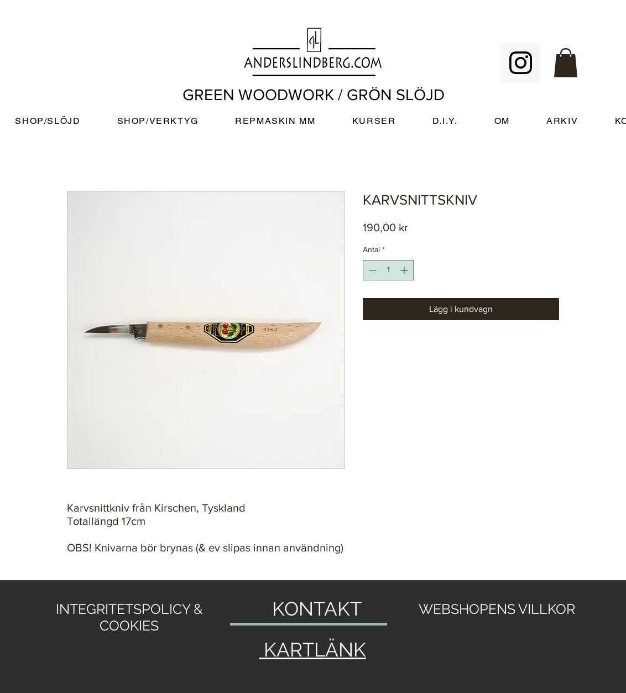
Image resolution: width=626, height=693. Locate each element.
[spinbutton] (388, 270)
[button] (566, 62)
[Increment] (405, 270)
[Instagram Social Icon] (520, 62)
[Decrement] (371, 270)
